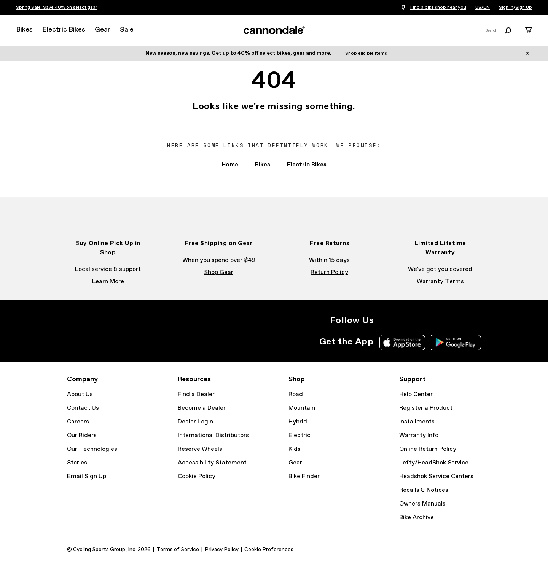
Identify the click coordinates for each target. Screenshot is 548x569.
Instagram (384, 320)
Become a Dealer (202, 408)
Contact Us (83, 408)
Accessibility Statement (212, 463)
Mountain (301, 408)
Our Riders (82, 435)
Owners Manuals (422, 504)
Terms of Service (177, 549)
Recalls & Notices (423, 490)
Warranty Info (418, 435)
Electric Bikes (63, 29)
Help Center (416, 394)
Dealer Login (195, 422)
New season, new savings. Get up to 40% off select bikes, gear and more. (239, 53)
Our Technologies (92, 449)
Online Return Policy (427, 449)
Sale (127, 29)
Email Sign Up (86, 476)
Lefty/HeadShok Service (433, 463)
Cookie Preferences (268, 549)
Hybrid (297, 422)
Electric (299, 435)
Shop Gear (218, 272)
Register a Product (425, 408)
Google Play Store (455, 342)
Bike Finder (304, 476)
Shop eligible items (366, 54)
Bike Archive (416, 517)
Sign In (506, 8)
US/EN (482, 8)
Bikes (24, 29)
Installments (417, 422)
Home (229, 165)
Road (295, 394)
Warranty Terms (440, 281)
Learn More (108, 281)
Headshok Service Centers (436, 476)
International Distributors (213, 435)
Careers (78, 422)
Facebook (401, 320)
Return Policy (329, 272)
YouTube (434, 320)
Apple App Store (402, 342)
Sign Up (523, 8)
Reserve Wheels (200, 449)
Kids (294, 449)
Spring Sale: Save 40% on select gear (56, 7)
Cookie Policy (196, 476)
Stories (77, 463)
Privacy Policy (222, 549)
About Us (80, 394)
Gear (102, 29)
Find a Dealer (196, 394)
